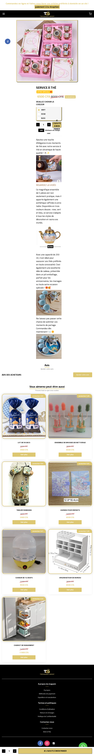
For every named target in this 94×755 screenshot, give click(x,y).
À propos (47, 690)
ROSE (43, 114)
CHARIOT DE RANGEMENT (24, 645)
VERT (43, 109)
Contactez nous (47, 728)
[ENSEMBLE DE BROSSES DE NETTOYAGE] (70, 416)
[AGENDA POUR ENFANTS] (70, 484)
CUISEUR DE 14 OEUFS (24, 577)
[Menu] (4, 14)
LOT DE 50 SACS (24, 442)
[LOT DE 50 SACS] (24, 416)
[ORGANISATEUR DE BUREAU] (70, 551)
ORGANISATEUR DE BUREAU (70, 577)
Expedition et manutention (47, 697)
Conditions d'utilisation (47, 709)
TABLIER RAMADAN (24, 510)
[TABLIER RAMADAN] (24, 484)
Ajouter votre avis (82, 374)
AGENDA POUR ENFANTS (70, 510)
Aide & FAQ (47, 732)
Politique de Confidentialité (47, 716)
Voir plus (24, 454)
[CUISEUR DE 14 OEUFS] (24, 551)
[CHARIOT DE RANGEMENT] (24, 619)
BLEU (43, 118)
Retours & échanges (47, 713)
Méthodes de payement (47, 694)
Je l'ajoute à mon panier (57, 124)
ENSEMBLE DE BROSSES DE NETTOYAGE (70, 442)
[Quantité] (43, 124)
